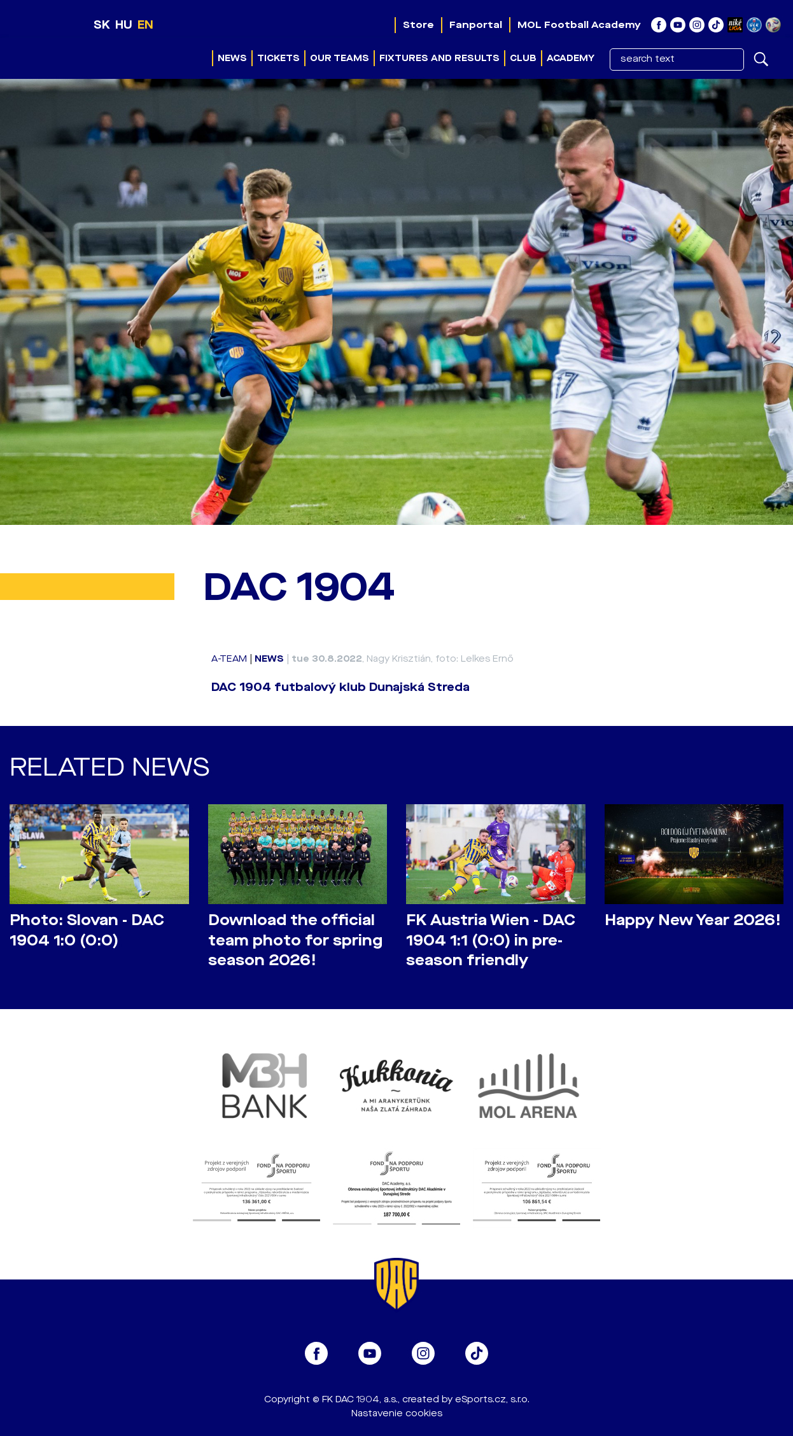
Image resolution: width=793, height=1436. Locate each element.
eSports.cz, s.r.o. (492, 1399)
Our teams (339, 58)
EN (145, 24)
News (232, 58)
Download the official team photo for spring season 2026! (295, 940)
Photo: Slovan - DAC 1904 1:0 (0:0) (87, 930)
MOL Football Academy (579, 25)
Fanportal (475, 25)
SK (102, 24)
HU (123, 24)
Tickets (278, 58)
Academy (570, 58)
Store (418, 25)
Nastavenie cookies (396, 1413)
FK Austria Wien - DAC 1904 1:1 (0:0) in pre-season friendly (490, 940)
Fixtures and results (439, 58)
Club (523, 58)
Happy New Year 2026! (693, 920)
